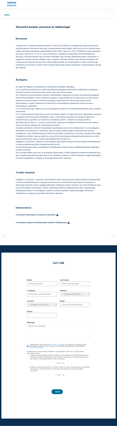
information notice (56, 344)
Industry (63, 290)
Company (31, 290)
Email (62, 301)
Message (31, 322)
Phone (29, 311)
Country (30, 301)
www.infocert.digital (36, 347)
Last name (64, 280)
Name (29, 280)
